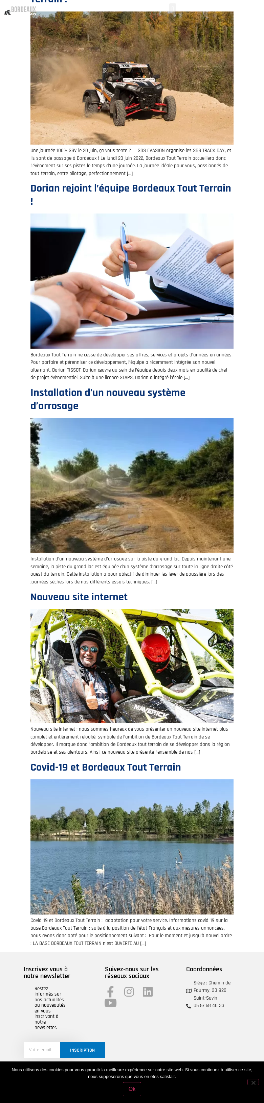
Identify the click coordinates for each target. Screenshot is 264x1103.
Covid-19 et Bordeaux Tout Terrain (105, 767)
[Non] (253, 1082)
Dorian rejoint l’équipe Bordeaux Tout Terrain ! (130, 194)
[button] (172, 9)
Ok (132, 1089)
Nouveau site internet (79, 597)
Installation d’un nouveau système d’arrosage (107, 399)
